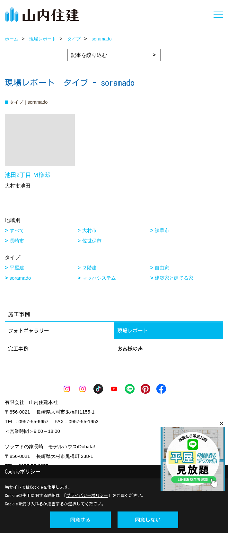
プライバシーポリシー (87, 496)
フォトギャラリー (28, 330)
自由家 (162, 267)
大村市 (89, 230)
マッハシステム (99, 278)
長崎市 (17, 240)
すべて (17, 230)
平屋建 (17, 267)
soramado (20, 278)
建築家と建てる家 (174, 278)
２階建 (89, 267)
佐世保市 (91, 240)
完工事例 (18, 348)
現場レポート (132, 330)
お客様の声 (130, 348)
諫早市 (162, 230)
